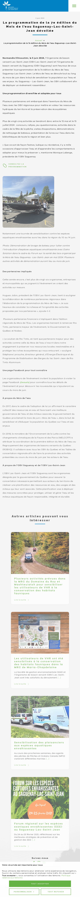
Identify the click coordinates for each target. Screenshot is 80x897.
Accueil (38, 40)
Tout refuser (56, 799)
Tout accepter (40, 791)
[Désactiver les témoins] (75, 875)
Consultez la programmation (18, 165)
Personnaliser (24, 799)
